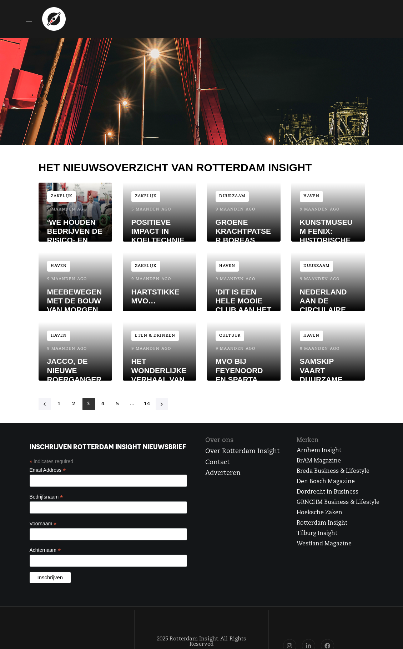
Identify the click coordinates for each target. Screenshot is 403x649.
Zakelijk (62, 196)
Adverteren (223, 473)
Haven (311, 196)
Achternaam (45, 550)
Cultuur (230, 336)
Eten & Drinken (155, 336)
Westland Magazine (324, 544)
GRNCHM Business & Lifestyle (338, 502)
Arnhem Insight (319, 451)
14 (147, 404)
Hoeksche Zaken (319, 513)
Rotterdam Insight (322, 523)
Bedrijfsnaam (46, 497)
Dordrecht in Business (327, 492)
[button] (31, 19)
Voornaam (43, 523)
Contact (217, 462)
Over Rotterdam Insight (242, 451)
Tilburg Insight (317, 533)
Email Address (48, 470)
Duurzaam (232, 196)
